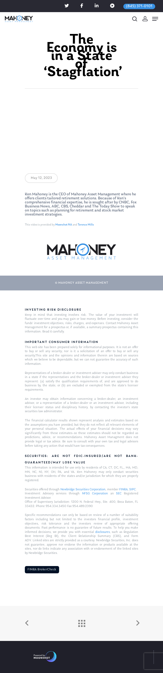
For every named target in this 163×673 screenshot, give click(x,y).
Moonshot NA (63, 224)
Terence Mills (86, 224)
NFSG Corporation (95, 493)
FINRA (123, 489)
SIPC (132, 489)
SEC (118, 493)
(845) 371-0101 (139, 6)
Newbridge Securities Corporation (83, 489)
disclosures (102, 532)
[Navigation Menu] (155, 19)
